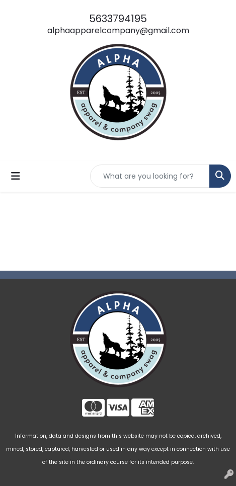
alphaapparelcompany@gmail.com (118, 30)
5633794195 (118, 19)
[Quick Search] (150, 176)
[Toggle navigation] (15, 176)
